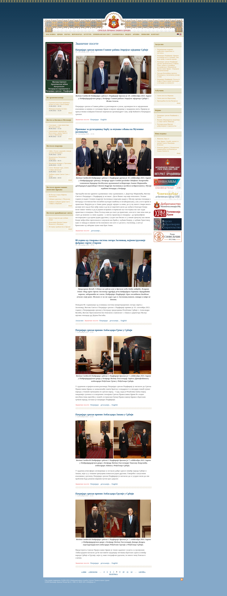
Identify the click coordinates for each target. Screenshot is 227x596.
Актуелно (79, 320)
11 (127, 572)
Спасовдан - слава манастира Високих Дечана (59, 126)
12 (131, 572)
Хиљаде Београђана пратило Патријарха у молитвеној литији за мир (168, 75)
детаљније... (96, 230)
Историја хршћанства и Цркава (59, 227)
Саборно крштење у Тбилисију (59, 199)
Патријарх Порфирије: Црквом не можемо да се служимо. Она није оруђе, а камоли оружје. (168, 57)
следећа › (142, 572)
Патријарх (94, 119)
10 (123, 572)
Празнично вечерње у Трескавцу (60, 163)
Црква (60, 34)
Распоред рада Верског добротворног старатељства (166, 125)
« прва (83, 572)
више (70, 113)
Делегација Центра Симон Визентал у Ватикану (58, 223)
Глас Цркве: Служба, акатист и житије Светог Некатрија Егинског (168, 143)
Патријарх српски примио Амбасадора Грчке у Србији (103, 330)
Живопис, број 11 (163, 139)
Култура (87, 34)
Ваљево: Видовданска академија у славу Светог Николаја (168, 120)
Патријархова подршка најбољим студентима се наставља (165, 51)
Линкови (145, 34)
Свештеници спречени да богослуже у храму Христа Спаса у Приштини (58, 133)
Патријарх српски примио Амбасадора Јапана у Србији (104, 414)
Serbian (178, 34)
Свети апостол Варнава (165, 95)
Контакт (155, 34)
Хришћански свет (102, 34)
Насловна (51, 34)
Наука (67, 34)
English (180, 34)
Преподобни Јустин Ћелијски (167, 101)
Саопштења (118, 34)
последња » (113, 574)
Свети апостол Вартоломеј (166, 98)
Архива (136, 34)
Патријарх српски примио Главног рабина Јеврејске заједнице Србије (111, 50)
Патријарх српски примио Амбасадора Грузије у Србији (104, 493)
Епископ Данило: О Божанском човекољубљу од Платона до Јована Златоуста (168, 149)
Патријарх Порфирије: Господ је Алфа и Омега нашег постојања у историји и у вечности (168, 81)
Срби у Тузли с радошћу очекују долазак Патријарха (60, 152)
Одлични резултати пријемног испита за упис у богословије (59, 103)
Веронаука (77, 34)
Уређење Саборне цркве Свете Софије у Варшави (59, 202)
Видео (128, 34)
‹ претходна (92, 572)
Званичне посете (82, 119)
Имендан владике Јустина (58, 109)
